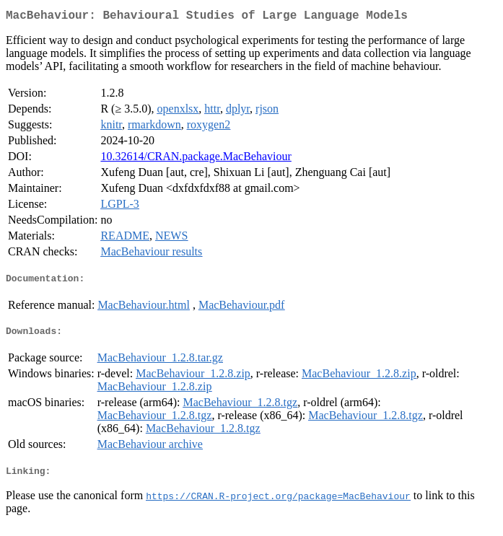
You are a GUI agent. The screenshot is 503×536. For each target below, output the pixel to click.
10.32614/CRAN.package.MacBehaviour (195, 159)
